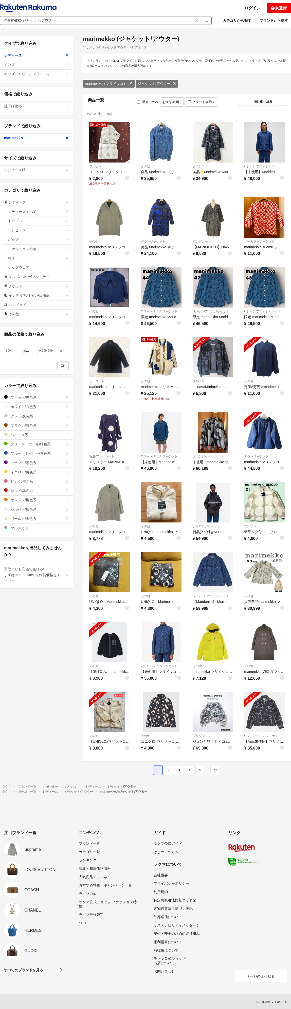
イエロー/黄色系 (36, 472)
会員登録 (279, 8)
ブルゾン (95, 166)
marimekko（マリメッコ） (109, 84)
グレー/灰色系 (36, 416)
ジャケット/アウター (157, 84)
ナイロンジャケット (206, 526)
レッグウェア (38, 267)
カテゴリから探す (237, 20)
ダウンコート (202, 166)
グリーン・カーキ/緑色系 (36, 444)
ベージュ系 (36, 435)
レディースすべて (38, 212)
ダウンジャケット (153, 241)
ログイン (252, 8)
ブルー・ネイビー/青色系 (36, 453)
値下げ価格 (36, 106)
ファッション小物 (38, 249)
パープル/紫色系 (36, 462)
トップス (38, 221)
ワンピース (38, 230)
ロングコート (202, 241)
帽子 (38, 258)
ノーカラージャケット (259, 241)
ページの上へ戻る (260, 976)
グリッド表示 (201, 102)
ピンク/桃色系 (36, 481)
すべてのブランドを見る (23, 970)
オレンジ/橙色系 (36, 500)
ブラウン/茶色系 (36, 425)
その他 (145, 166)
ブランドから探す (274, 20)
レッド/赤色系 (36, 490)
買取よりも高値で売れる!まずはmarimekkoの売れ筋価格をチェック (36, 575)
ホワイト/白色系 (36, 407)
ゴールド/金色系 (36, 518)
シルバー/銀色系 (36, 509)
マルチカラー (36, 528)
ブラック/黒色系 (36, 397)
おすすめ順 (172, 102)
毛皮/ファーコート (101, 456)
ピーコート (96, 381)
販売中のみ (147, 102)
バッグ (38, 239)
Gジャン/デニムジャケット (262, 166)
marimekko (36, 138)
